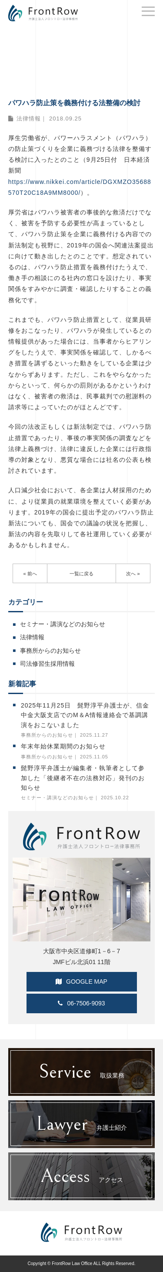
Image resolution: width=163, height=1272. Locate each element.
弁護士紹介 (81, 1124)
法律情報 (29, 118)
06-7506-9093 (81, 1003)
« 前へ (30, 573)
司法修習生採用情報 (47, 663)
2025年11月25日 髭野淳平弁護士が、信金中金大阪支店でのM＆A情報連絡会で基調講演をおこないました (85, 715)
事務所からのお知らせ (50, 650)
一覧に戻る (81, 573)
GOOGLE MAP (81, 981)
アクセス (81, 1176)
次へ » (133, 573)
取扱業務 (81, 1072)
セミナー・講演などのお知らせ (62, 624)
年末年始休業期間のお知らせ (63, 746)
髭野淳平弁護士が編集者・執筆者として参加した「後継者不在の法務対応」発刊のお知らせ (83, 778)
